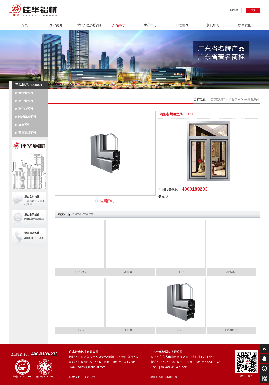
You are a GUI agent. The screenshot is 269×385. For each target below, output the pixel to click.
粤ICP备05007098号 (163, 377)
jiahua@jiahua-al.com (34, 218)
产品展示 (119, 25)
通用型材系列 (27, 133)
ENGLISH (234, 10)
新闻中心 (213, 25)
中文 (253, 10)
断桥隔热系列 (27, 117)
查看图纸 (107, 201)
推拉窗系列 (25, 93)
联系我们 (244, 25)
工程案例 (181, 25)
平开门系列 (25, 109)
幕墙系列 (24, 125)
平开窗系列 (25, 101)
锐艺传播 (89, 377)
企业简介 (56, 25)
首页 (24, 25)
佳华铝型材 (217, 99)
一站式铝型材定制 (87, 25)
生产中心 (150, 25)
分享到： (165, 196)
